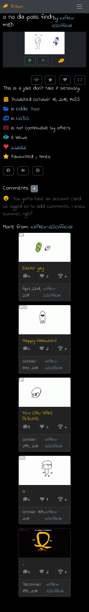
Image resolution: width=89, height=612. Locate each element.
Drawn (13, 6)
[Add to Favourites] (50, 80)
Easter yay (33, 268)
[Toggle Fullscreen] (79, 80)
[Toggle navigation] (79, 6)
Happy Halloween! (39, 340)
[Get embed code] (36, 80)
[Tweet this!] (23, 170)
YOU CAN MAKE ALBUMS (38, 416)
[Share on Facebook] (8, 170)
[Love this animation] (65, 80)
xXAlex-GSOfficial (63, 21)
